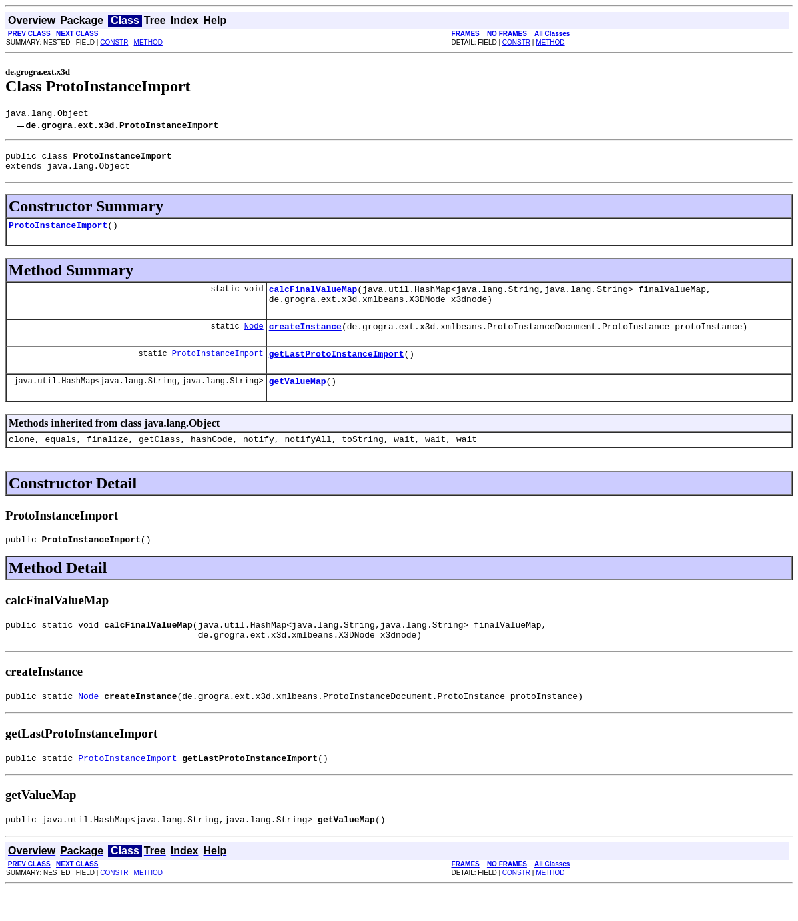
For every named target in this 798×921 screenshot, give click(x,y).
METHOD (148, 42)
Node (254, 339)
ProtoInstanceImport (58, 233)
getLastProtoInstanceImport (336, 369)
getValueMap (297, 399)
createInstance (305, 340)
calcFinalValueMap (313, 299)
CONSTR (114, 42)
